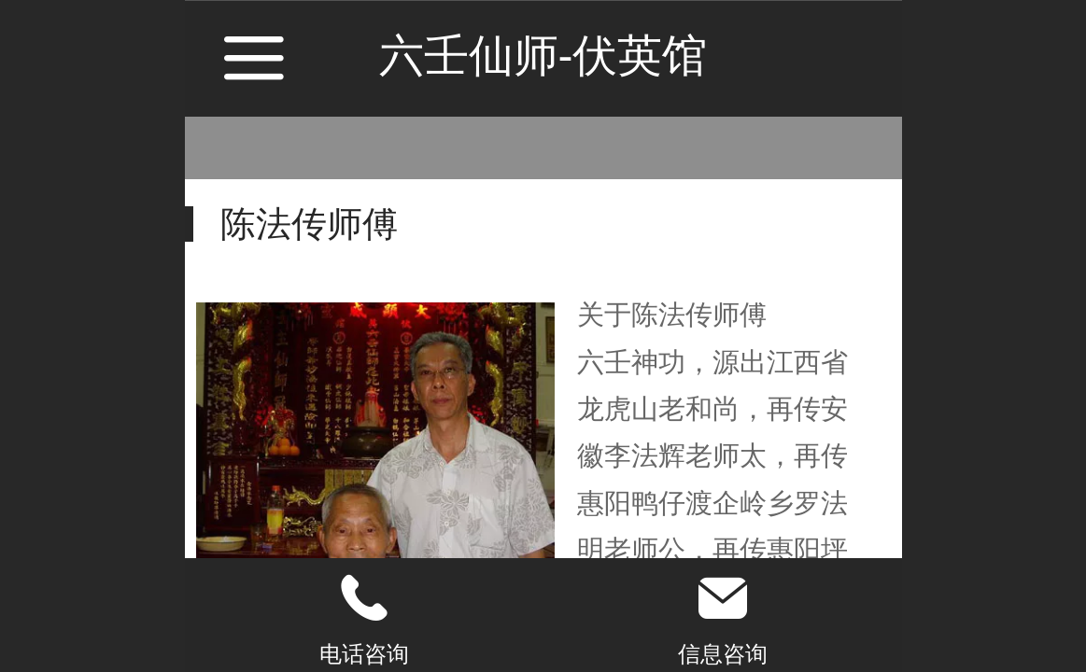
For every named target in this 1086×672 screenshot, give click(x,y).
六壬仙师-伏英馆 (543, 55)
